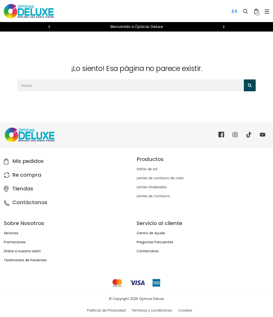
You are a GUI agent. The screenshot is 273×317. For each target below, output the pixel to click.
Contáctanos (29, 202)
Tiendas (22, 188)
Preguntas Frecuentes (155, 242)
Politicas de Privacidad (106, 310)
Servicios (11, 233)
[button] (49, 27)
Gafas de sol (147, 169)
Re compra (26, 175)
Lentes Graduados (152, 187)
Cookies (185, 310)
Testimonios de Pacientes (25, 260)
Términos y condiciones (152, 310)
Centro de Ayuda (151, 233)
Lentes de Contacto (153, 196)
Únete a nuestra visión (22, 251)
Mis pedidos (28, 161)
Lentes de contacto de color (160, 178)
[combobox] (131, 85)
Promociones (15, 242)
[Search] (250, 85)
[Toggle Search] (245, 11)
